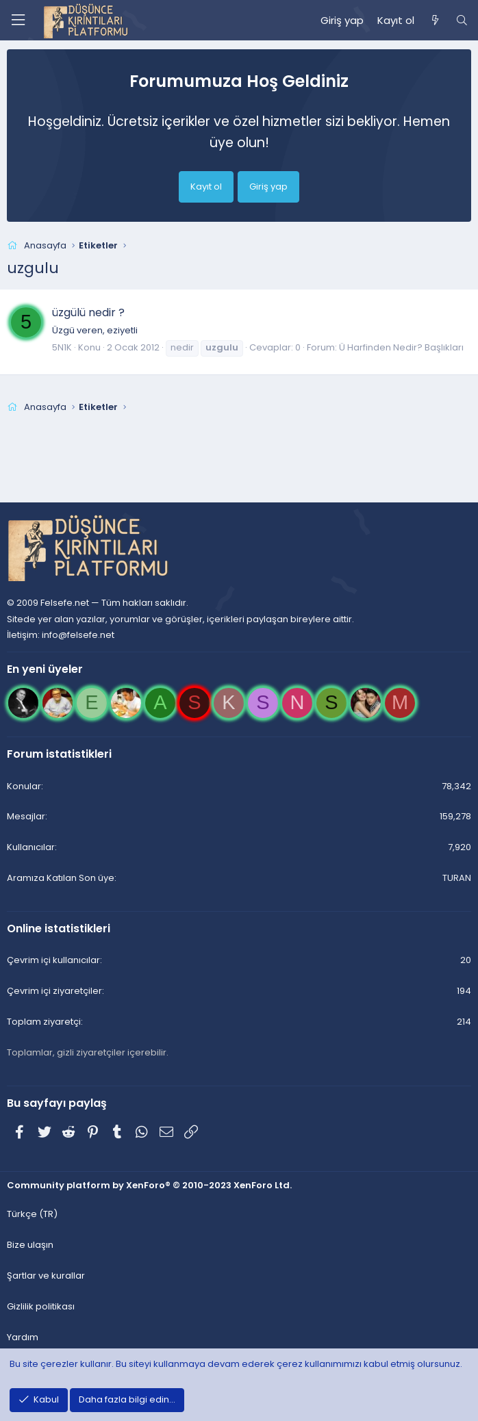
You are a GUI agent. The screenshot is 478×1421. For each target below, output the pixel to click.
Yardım (22, 1337)
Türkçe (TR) (32, 1213)
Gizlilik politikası (41, 1306)
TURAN (456, 877)
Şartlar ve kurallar (46, 1275)
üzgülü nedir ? (88, 312)
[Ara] (462, 20)
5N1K (62, 347)
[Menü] (18, 20)
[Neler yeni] (434, 20)
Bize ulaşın (30, 1244)
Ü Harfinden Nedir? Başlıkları (401, 347)
